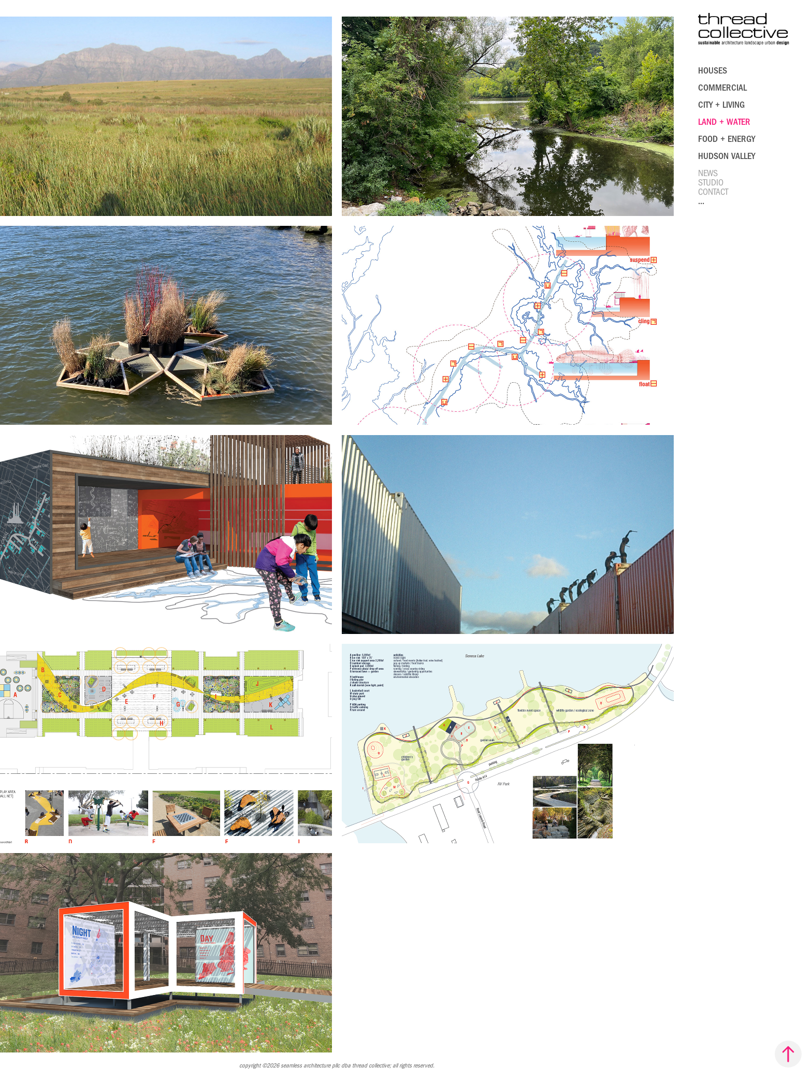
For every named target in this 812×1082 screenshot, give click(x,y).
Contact (713, 191)
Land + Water (724, 122)
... (701, 201)
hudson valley (726, 156)
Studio (710, 182)
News (708, 173)
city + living (721, 104)
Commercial (722, 87)
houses (712, 70)
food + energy (726, 139)
